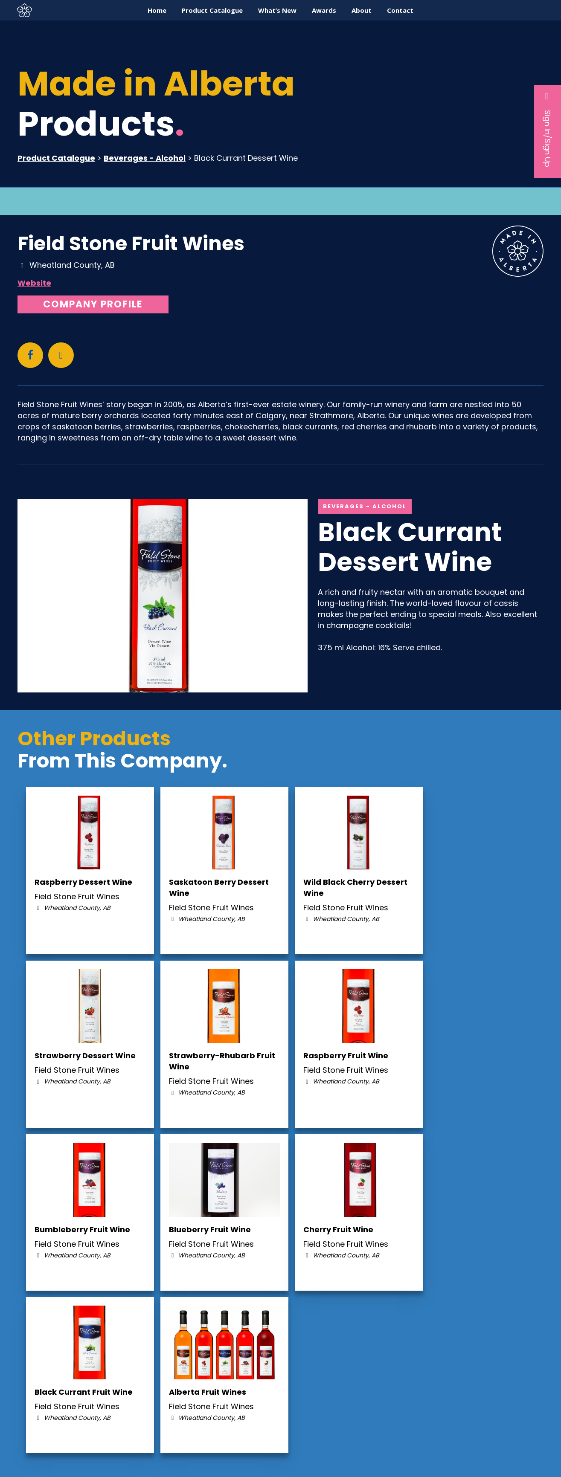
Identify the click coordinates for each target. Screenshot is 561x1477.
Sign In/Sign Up (547, 129)
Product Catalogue (56, 158)
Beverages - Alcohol (145, 158)
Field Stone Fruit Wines (130, 243)
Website (34, 283)
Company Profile (93, 304)
